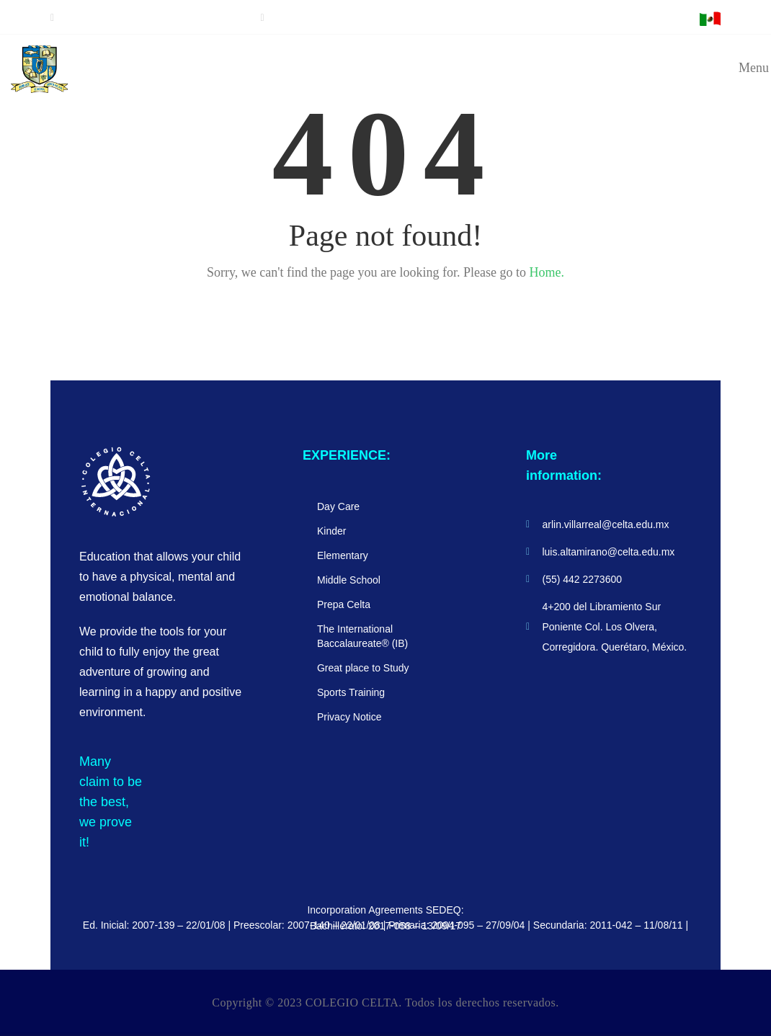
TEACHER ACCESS (603, 19)
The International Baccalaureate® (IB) (362, 636)
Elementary (342, 555)
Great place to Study (363, 668)
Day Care (338, 506)
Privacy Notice (349, 717)
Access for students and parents (498, 19)
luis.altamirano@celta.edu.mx (329, 17)
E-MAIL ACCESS (670, 19)
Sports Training (351, 692)
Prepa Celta (343, 604)
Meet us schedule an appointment (152, 17)
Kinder (331, 531)
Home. (546, 272)
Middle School (348, 580)
